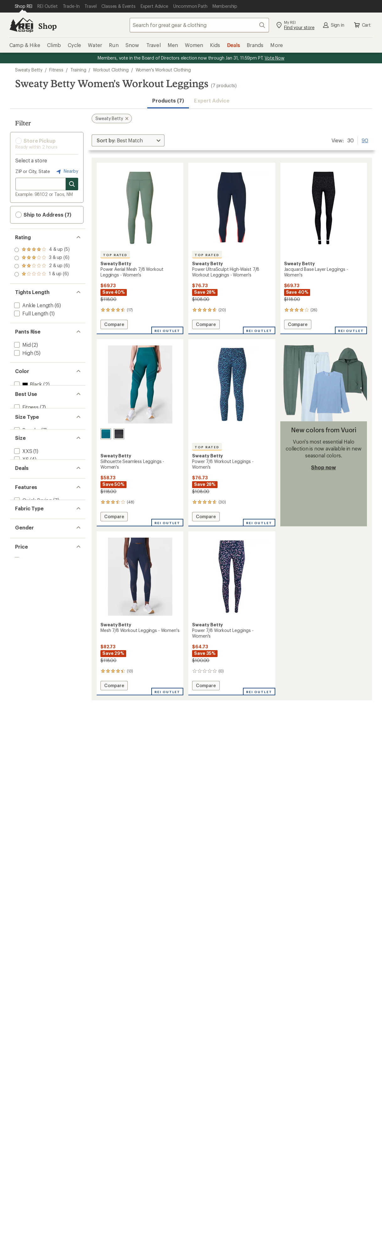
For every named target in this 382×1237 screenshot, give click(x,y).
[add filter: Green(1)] (28, 400)
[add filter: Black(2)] (27, 384)
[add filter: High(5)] (23, 353)
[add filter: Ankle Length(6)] (33, 305)
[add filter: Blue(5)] (26, 392)
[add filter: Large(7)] (24, 552)
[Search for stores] (72, 184)
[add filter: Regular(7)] (26, 479)
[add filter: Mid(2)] (22, 345)
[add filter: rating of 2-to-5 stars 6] (42, 266)
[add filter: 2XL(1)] (22, 568)
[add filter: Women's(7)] (28, 701)
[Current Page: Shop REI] (23, 6)
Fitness (56, 69)
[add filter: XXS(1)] (22, 519)
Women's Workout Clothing (163, 69)
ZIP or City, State (32, 171)
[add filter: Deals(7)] (24, 599)
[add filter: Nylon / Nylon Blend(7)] (40, 670)
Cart (362, 25)
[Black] (119, 434)
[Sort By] (128, 140)
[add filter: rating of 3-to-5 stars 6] (42, 258)
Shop (47, 25)
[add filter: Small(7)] (24, 535)
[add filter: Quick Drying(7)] (32, 631)
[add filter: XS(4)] (21, 527)
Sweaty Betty (28, 69)
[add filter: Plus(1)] (22, 488)
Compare (114, 325)
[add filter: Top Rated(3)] (29, 639)
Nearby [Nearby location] (66, 171)
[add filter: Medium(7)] (27, 543)
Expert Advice (211, 100)
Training (78, 69)
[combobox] (199, 25)
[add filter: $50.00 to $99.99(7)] (38, 733)
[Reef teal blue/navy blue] (105, 434)
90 (365, 139)
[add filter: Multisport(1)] (29, 440)
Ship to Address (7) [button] (43, 215)
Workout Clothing (110, 69)
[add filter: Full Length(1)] (30, 313)
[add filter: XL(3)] (21, 560)
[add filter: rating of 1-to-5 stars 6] (42, 274)
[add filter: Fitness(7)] (26, 432)
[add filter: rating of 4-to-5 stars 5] (42, 250)
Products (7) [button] (168, 100)
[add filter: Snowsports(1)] (32, 448)
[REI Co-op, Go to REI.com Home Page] (21, 25)
